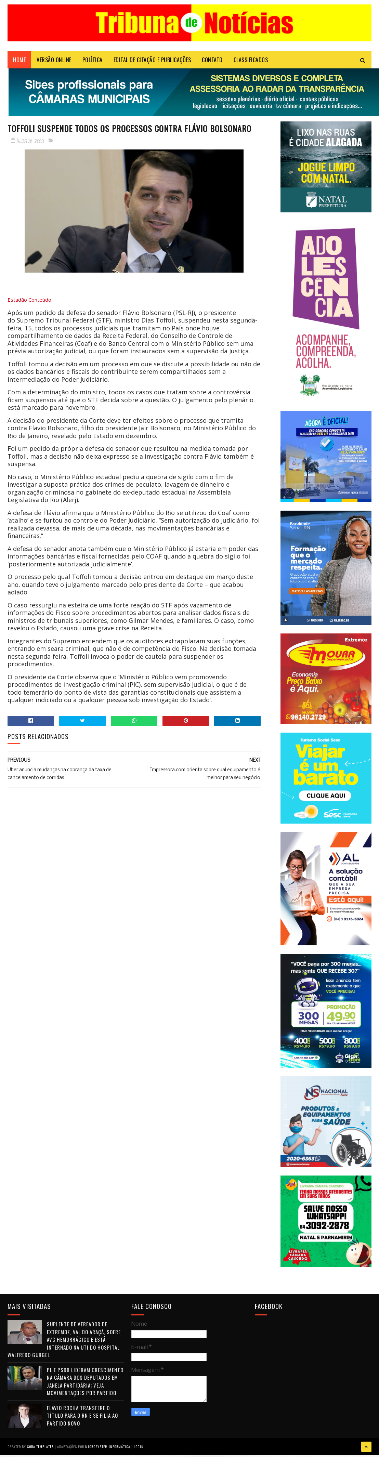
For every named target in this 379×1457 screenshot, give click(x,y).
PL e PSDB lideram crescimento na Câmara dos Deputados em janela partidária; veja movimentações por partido (85, 1381)
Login (139, 1446)
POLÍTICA (92, 60)
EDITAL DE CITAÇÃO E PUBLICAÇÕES (152, 60)
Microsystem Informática (107, 1446)
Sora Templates (40, 1446)
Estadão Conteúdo (29, 299)
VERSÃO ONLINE (54, 60)
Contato (212, 60)
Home (19, 60)
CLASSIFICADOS (251, 60)
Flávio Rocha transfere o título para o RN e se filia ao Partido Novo (82, 1415)
